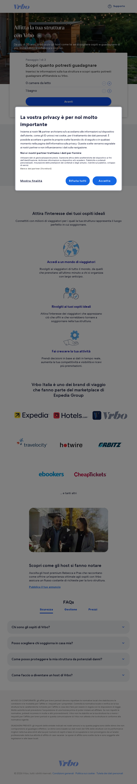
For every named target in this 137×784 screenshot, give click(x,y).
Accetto (105, 180)
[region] (68, 149)
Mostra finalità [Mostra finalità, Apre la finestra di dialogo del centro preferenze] (31, 180)
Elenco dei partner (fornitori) (35, 168)
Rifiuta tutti (77, 180)
